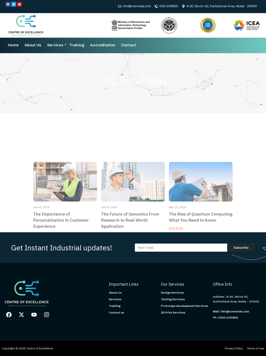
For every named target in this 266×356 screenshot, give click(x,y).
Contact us (116, 313)
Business (139, 90)
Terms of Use (255, 348)
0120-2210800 (168, 6)
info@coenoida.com (137, 6)
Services (55, 45)
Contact (128, 45)
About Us (33, 45)
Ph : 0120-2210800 (225, 317)
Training (76, 45)
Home (13, 45)
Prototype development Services (184, 306)
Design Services (172, 293)
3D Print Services (173, 313)
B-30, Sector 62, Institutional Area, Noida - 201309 (222, 6)
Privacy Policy (234, 348)
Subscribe (241, 247)
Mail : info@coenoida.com (231, 311)
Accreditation (102, 45)
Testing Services (173, 299)
